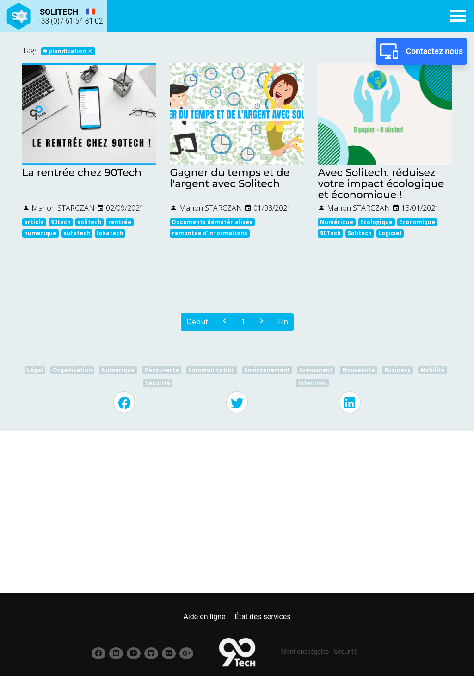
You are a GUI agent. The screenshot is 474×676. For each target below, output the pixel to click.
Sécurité (345, 651)
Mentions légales (305, 651)
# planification (68, 51)
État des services (263, 616)
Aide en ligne (204, 616)
